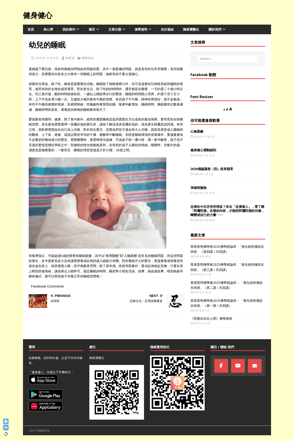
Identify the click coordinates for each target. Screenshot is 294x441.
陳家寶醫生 (191, 29)
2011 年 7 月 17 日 (204, 193)
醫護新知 (88, 58)
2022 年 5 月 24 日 (204, 220)
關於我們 (215, 29)
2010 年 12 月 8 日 (47, 58)
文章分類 (114, 29)
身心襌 (48, 29)
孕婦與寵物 (198, 187)
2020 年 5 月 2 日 (203, 174)
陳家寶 (69, 58)
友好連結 (167, 29)
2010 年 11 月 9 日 (204, 136)
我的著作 (68, 29)
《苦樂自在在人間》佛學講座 (211, 318)
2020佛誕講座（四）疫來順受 (211, 169)
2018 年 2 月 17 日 (204, 155)
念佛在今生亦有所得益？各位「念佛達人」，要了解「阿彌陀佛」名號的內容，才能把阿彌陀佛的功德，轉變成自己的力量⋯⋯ (227, 210)
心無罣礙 (196, 131)
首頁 (31, 29)
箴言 (92, 29)
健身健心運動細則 (203, 150)
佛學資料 (141, 29)
